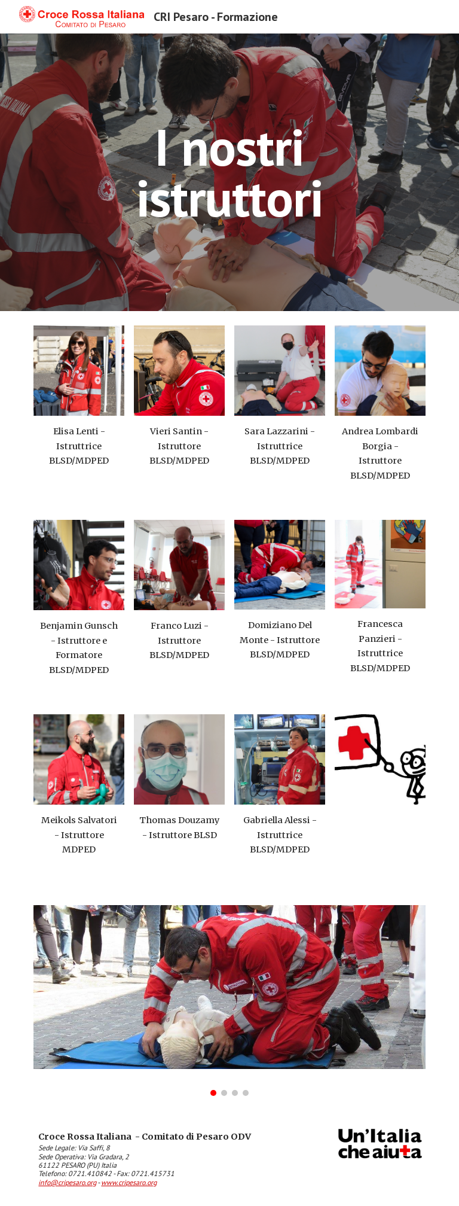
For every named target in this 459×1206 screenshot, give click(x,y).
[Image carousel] (229, 1000)
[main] (229, 173)
